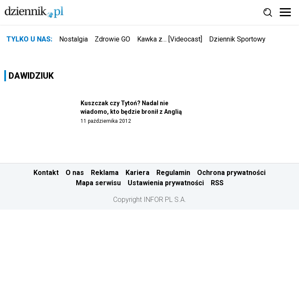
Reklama (105, 173)
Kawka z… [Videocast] (169, 39)
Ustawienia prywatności (166, 183)
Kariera (138, 173)
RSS (217, 183)
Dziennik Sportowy (237, 39)
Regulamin (173, 173)
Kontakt (46, 173)
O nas (75, 173)
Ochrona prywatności (231, 173)
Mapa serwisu (98, 183)
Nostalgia (73, 39)
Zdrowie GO (112, 39)
